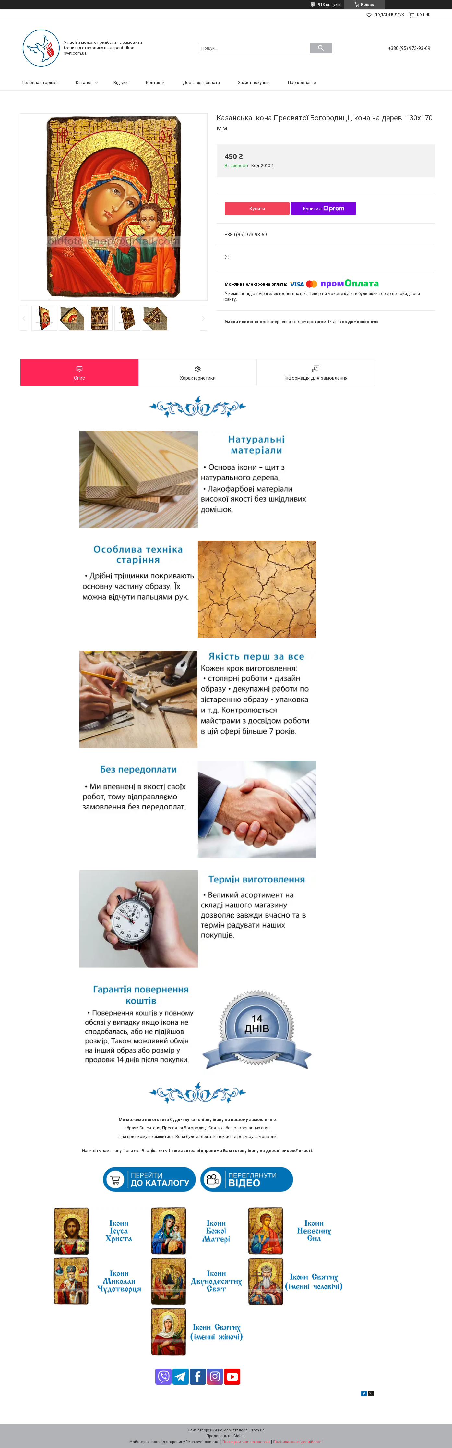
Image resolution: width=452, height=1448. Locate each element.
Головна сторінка (40, 82)
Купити (257, 208)
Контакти (155, 82)
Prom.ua (257, 1430)
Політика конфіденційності (298, 1442)
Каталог (84, 82)
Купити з (323, 209)
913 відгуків (329, 4)
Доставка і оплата (201, 82)
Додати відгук (389, 15)
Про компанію (302, 82)
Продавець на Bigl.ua (226, 1436)
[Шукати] (321, 48)
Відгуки (120, 82)
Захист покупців (254, 82)
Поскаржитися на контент (246, 1442)
